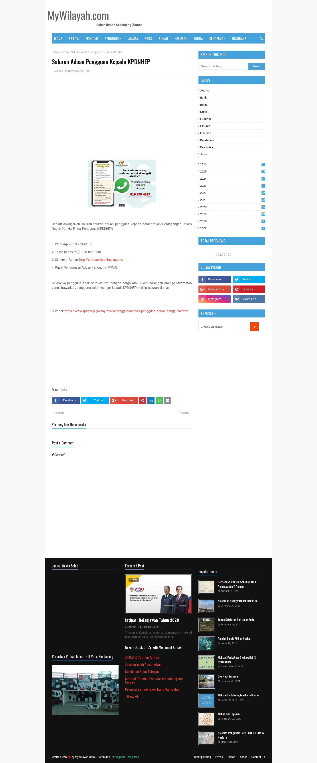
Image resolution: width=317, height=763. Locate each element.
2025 (232, 171)
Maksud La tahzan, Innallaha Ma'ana (238, 695)
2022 (232, 192)
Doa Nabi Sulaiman (228, 676)
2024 (232, 178)
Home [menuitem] (58, 38)
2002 (232, 228)
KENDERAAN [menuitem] (217, 38)
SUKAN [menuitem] (163, 38)
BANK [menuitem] (148, 38)
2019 (232, 214)
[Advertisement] (122, 110)
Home (55, 52)
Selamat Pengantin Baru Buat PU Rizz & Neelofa (241, 735)
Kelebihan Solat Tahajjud (142, 672)
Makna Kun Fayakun (229, 714)
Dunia (204, 111)
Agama (205, 90)
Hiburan (205, 126)
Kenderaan (207, 140)
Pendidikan (207, 147)
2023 (232, 185)
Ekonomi (206, 119)
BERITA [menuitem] (74, 38)
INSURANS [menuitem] (239, 38)
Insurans (205, 133)
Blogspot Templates (127, 757)
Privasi (219, 757)
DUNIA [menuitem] (198, 38)
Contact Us (258, 757)
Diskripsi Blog (202, 757)
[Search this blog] (223, 66)
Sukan (204, 154)
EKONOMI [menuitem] (91, 38)
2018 (232, 221)
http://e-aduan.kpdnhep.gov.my (101, 260)
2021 (232, 200)
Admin (59, 71)
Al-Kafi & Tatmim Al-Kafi (142, 657)
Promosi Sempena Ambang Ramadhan (152, 689)
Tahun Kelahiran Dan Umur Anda (236, 620)
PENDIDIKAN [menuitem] (113, 38)
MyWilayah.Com (85, 757)
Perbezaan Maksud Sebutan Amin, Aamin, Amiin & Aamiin (237, 584)
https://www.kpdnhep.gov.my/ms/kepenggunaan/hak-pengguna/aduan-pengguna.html (126, 311)
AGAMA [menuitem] (133, 38)
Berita (65, 52)
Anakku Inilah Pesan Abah (143, 664)
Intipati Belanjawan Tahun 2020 (152, 620)
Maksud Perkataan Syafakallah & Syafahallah (237, 659)
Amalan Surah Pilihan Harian (234, 638)
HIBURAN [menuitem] (181, 38)
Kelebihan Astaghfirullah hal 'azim (238, 601)
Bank (203, 97)
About (243, 757)
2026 (232, 164)
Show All (132, 696)
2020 (232, 207)
